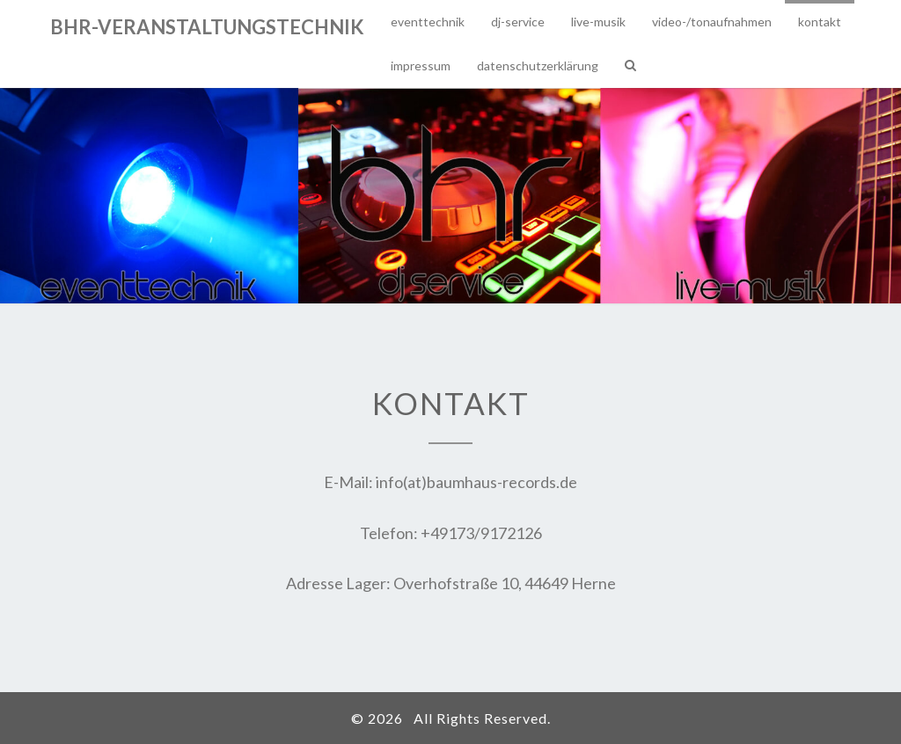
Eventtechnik (428, 21)
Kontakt (819, 21)
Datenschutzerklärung (537, 65)
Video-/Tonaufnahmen (712, 21)
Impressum (420, 65)
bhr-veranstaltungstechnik (207, 27)
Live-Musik (598, 21)
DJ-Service (518, 21)
